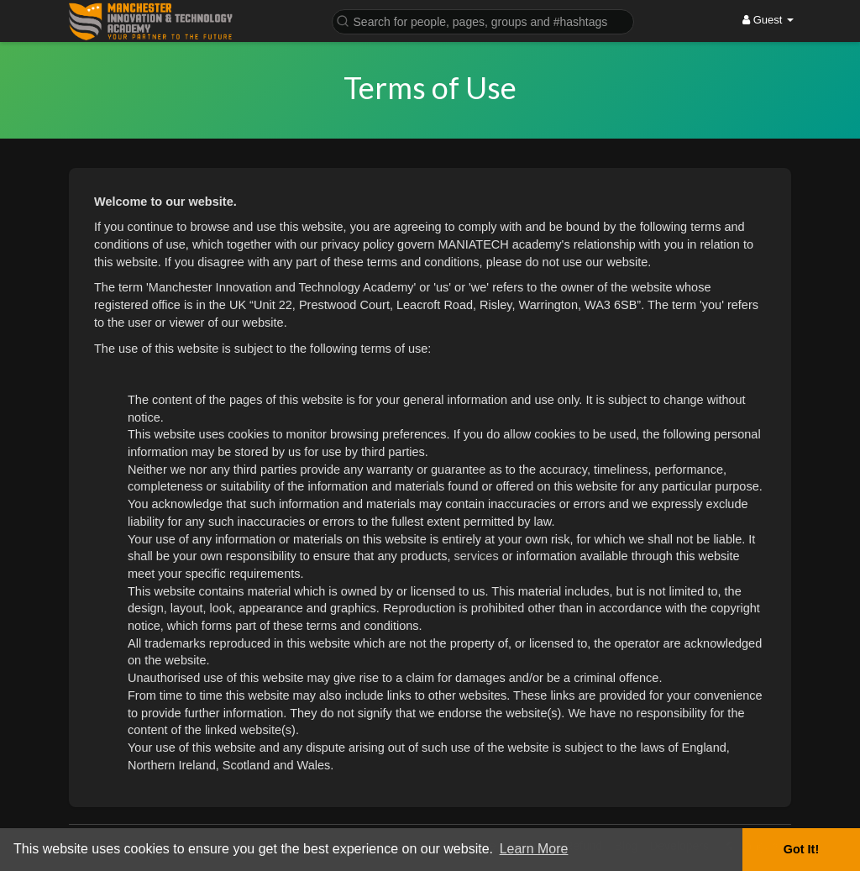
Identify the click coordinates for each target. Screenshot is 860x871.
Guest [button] (768, 19)
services (476, 556)
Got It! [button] (801, 849)
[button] (483, 20)
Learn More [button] (534, 849)
